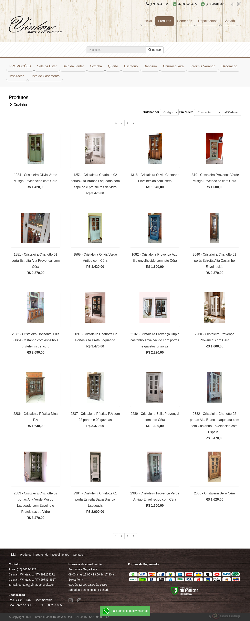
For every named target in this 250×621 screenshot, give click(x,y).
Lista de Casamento (45, 76)
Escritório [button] (131, 66)
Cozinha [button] (96, 66)
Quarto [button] (113, 66)
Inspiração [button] (16, 76)
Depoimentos (207, 21)
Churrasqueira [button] (173, 66)
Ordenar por (151, 112)
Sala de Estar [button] (47, 66)
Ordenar (232, 112)
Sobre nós (184, 21)
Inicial (148, 21)
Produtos (164, 21)
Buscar (154, 49)
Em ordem (186, 112)
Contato (229, 21)
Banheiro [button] (150, 66)
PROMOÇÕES (20, 66)
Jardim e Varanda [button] (202, 66)
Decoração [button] (229, 66)
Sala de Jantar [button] (73, 66)
